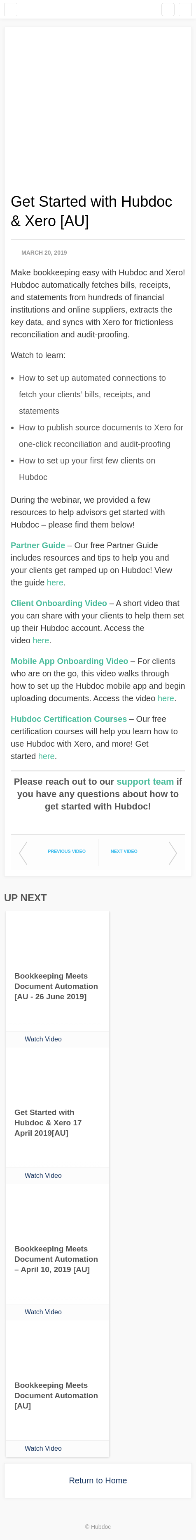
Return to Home (98, 1480)
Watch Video (43, 1039)
